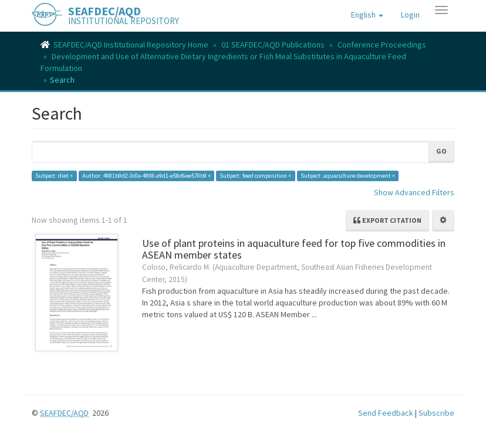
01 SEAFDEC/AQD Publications (273, 44)
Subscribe (436, 413)
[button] (367, 14)
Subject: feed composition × (255, 175)
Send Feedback (385, 413)
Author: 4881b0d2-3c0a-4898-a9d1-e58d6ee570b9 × (146, 175)
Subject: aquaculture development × (348, 175)
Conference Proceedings (382, 44)
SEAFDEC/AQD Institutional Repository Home (130, 44)
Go (441, 151)
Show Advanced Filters (414, 192)
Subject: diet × (54, 175)
